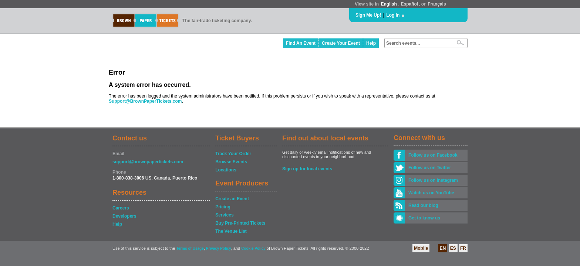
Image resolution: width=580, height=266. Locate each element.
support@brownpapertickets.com (147, 161)
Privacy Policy (218, 248)
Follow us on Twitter (429, 167)
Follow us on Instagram (433, 180)
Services (224, 215)
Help (371, 43)
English (389, 4)
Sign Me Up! (368, 15)
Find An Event (301, 43)
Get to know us (424, 218)
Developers (124, 216)
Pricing (222, 206)
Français (437, 4)
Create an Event (232, 198)
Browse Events (231, 161)
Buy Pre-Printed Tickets (240, 223)
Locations (225, 170)
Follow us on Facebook (433, 155)
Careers (120, 208)
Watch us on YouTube (431, 192)
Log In (392, 15)
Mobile (421, 248)
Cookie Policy (253, 248)
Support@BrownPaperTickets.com (145, 101)
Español (409, 4)
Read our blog (423, 205)
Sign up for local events (307, 168)
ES (453, 248)
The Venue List (231, 231)
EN (443, 248)
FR (463, 248)
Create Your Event (341, 43)
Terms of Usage (189, 248)
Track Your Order (233, 153)
